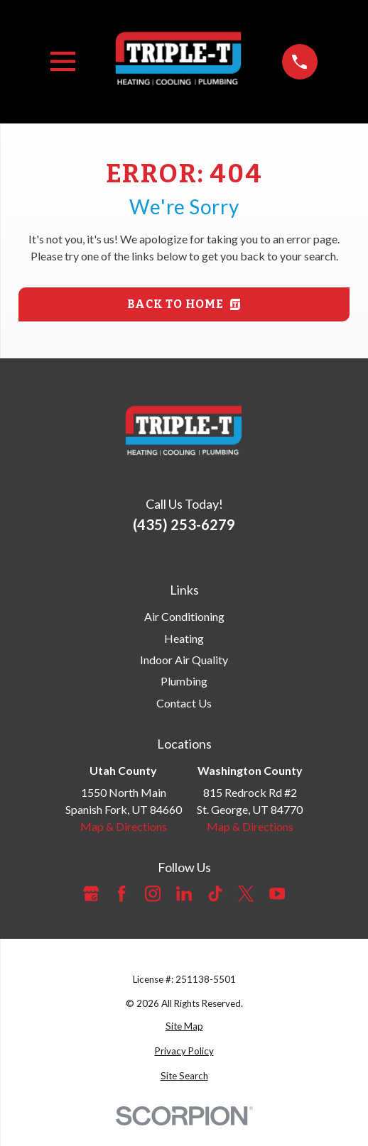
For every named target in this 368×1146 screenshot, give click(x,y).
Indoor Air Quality (184, 659)
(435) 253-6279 (184, 524)
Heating (184, 638)
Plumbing (184, 681)
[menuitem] (184, 1027)
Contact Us (184, 703)
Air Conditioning (184, 616)
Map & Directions (123, 826)
